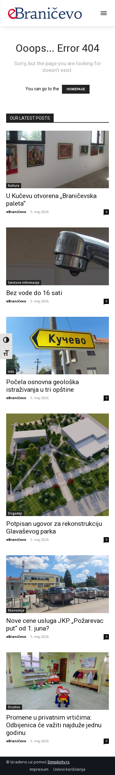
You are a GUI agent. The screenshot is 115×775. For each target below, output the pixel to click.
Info (11, 371)
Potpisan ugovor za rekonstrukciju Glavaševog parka (54, 527)
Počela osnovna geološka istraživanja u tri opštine (42, 385)
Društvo (14, 707)
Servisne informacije (23, 282)
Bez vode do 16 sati (34, 293)
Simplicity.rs (59, 762)
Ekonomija (16, 610)
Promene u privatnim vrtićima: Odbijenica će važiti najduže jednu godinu (54, 725)
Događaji (15, 513)
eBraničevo (16, 211)
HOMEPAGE (76, 89)
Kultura (13, 185)
